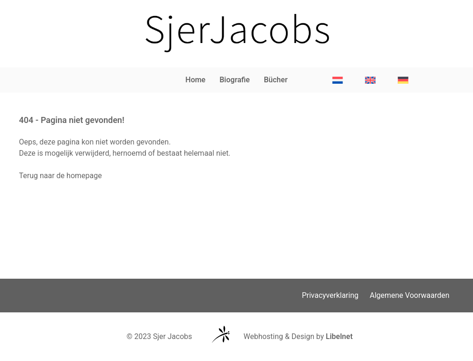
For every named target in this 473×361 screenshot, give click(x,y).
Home (195, 79)
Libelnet (339, 336)
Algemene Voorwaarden (409, 295)
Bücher (276, 79)
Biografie (234, 79)
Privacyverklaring (330, 295)
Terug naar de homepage (60, 175)
